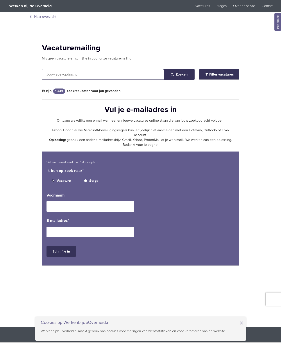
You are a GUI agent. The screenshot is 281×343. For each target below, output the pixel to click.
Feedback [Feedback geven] (278, 22)
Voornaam (55, 195)
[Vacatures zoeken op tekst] (103, 74)
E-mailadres (57, 220)
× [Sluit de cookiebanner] (241, 323)
